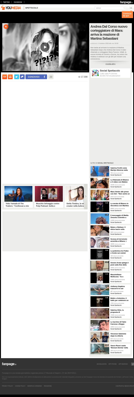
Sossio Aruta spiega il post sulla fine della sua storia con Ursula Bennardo (120, 264)
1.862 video (104, 74)
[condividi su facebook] (22, 76)
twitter (6, 2)
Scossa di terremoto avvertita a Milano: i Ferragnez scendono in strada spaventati (120, 240)
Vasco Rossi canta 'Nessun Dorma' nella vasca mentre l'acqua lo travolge (119, 347)
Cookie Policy (20, 386)
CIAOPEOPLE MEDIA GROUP (125, 386)
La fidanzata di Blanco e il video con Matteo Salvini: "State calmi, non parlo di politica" (120, 181)
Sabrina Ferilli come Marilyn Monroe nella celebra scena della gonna (119, 169)
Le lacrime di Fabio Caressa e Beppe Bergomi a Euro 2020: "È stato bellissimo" (119, 323)
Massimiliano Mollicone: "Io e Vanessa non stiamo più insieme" (119, 276)
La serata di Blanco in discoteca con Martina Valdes (120, 204)
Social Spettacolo (110, 70)
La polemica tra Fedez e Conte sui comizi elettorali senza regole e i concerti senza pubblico (120, 252)
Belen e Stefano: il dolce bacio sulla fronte (118, 228)
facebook (18, 2)
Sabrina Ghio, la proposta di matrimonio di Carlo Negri (119, 311)
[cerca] (110, 8)
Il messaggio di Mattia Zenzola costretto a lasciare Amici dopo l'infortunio (120, 216)
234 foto (114, 74)
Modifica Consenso (34, 386)
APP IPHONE (113, 364)
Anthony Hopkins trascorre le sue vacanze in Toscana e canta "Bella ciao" (119, 287)
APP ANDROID (123, 364)
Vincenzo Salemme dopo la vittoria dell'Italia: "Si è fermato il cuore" (120, 335)
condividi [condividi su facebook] (33, 76)
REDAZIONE (48, 386)
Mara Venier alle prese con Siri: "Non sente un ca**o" (120, 193)
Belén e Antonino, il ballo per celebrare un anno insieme (120, 299)
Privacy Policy (7, 386)
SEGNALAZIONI (102, 364)
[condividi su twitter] (16, 76)
